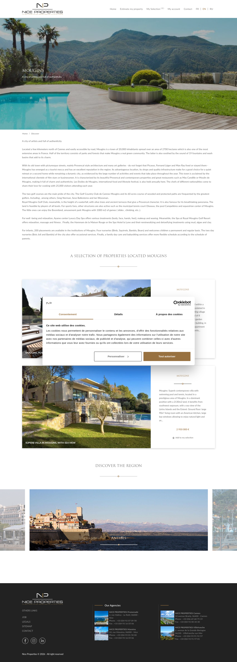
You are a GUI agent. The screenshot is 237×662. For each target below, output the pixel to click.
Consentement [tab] (68, 314)
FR (198, 9)
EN (204, 9)
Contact (188, 9)
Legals (26, 621)
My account (174, 9)
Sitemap (27, 626)
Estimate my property (131, 9)
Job (24, 617)
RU (211, 9)
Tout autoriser (167, 356)
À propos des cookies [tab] (169, 314)
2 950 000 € (182, 429)
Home (114, 9)
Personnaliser (118, 356)
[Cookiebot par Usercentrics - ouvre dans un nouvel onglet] (176, 303)
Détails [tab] (118, 314)
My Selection (155, 9)
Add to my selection (182, 437)
